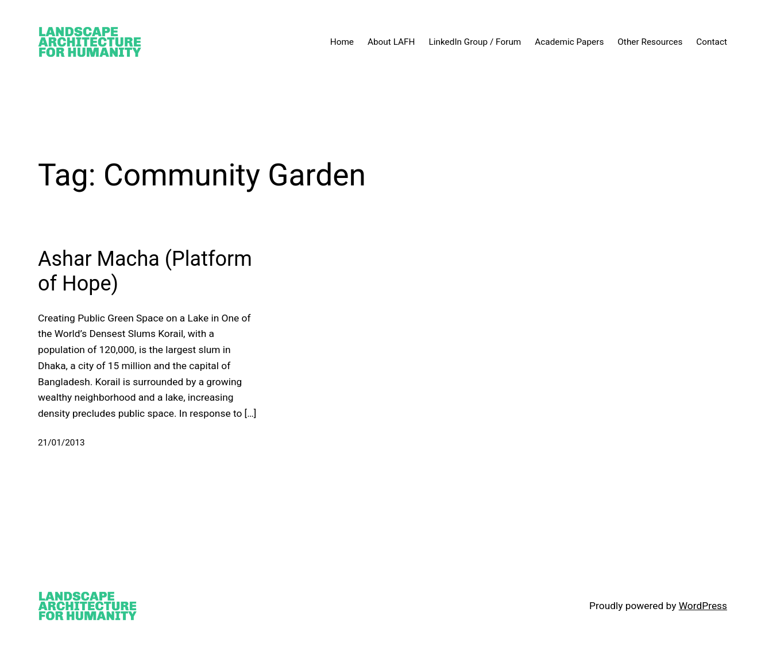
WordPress (703, 605)
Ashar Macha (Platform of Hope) (145, 271)
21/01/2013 (61, 442)
